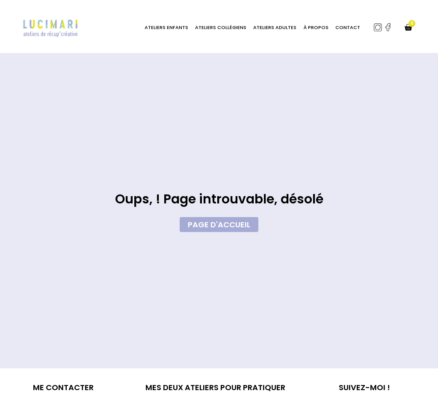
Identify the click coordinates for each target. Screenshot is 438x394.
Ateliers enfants (166, 27)
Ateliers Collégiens (220, 27)
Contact (347, 27)
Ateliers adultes (274, 27)
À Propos (315, 27)
